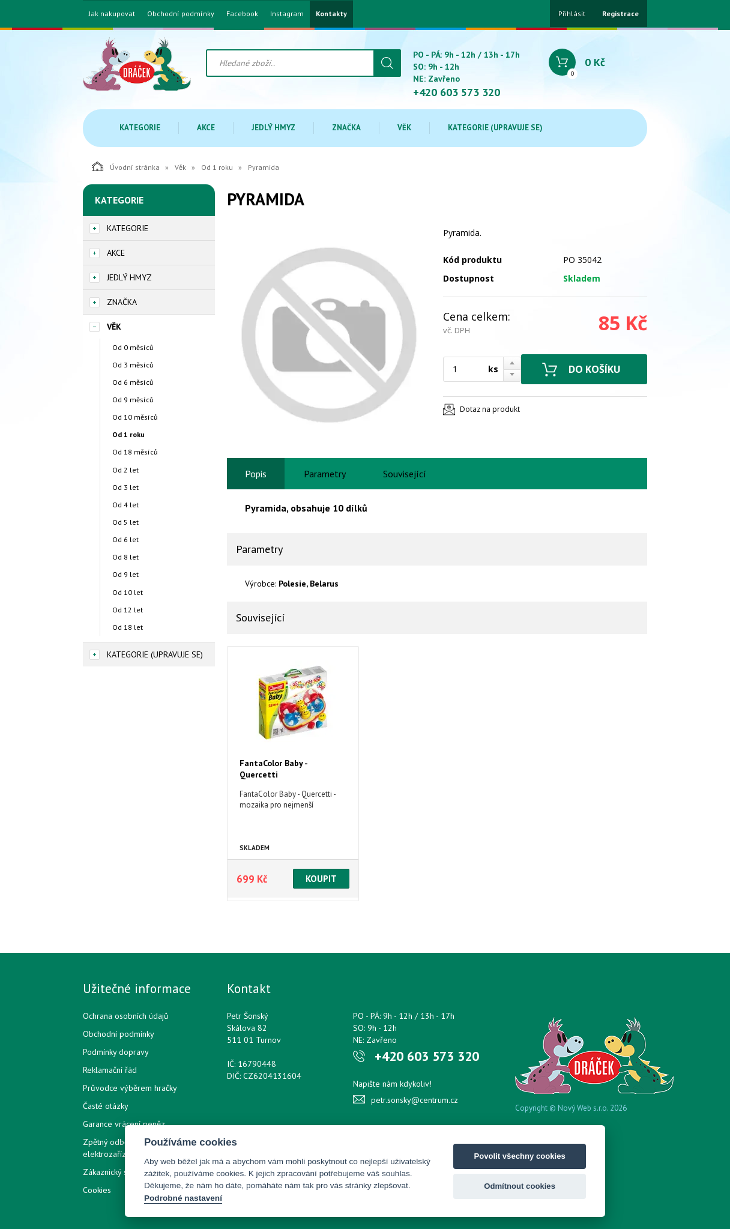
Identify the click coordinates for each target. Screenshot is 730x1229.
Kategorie (139, 127)
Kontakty (331, 14)
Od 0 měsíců (132, 347)
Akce (206, 127)
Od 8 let (125, 556)
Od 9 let (125, 574)
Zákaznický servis (114, 1172)
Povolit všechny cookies (519, 1156)
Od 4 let (125, 504)
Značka (346, 127)
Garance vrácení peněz (124, 1124)
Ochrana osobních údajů (126, 1015)
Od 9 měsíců (132, 399)
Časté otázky (105, 1106)
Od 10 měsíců (134, 416)
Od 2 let (125, 469)
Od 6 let (125, 539)
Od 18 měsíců (134, 451)
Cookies (97, 1190)
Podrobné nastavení (183, 1198)
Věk (404, 127)
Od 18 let (127, 627)
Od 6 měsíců (132, 382)
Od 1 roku (217, 167)
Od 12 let (127, 609)
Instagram (287, 14)
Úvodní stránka (126, 166)
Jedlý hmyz (273, 127)
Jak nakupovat (112, 14)
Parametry (325, 474)
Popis (256, 474)
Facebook (242, 14)
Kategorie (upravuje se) (495, 127)
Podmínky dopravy (116, 1051)
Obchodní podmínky (180, 14)
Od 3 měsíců (132, 364)
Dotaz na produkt (490, 409)
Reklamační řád (110, 1069)
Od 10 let (127, 592)
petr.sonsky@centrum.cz (414, 1100)
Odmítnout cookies (519, 1186)
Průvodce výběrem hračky (130, 1088)
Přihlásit (571, 13)
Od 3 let (125, 487)
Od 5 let (125, 522)
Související (404, 474)
